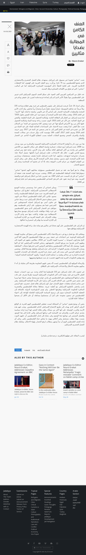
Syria (45, 2)
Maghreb (63, 514)
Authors (6, 499)
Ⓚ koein (50, 552)
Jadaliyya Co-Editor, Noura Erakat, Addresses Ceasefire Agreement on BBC (24, 369)
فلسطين (27, 350)
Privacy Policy (21, 507)
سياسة (75, 497)
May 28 (65, 397)
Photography (63, 9)
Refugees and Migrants (26, 9)
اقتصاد (75, 500)
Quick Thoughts (50, 505)
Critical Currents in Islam (35, 507)
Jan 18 (16, 397)
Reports (47, 514)
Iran (22, 2)
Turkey (56, 2)
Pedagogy (48, 507)
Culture (55, 9)
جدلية (67, 336)
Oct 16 (41, 397)
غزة (34, 350)
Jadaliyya (6, 8)
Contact (6, 509)
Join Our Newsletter (42, 547)
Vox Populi (35, 534)
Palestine (33, 2)
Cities (37, 9)
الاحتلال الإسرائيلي (43, 350)
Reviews (47, 509)
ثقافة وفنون (76, 503)
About (5, 494)
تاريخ (74, 505)
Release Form (22, 504)
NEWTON (47, 512)
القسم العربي (69, 3)
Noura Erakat (78, 61)
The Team (7, 497)
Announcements (50, 497)
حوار (74, 508)
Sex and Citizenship (46, 9)
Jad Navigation (49, 521)
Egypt (12, 2)
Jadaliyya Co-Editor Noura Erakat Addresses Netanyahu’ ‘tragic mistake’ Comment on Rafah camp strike (73, 371)
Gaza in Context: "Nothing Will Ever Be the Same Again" (49, 367)
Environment (14, 9)
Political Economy (73, 9)
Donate (6, 502)
